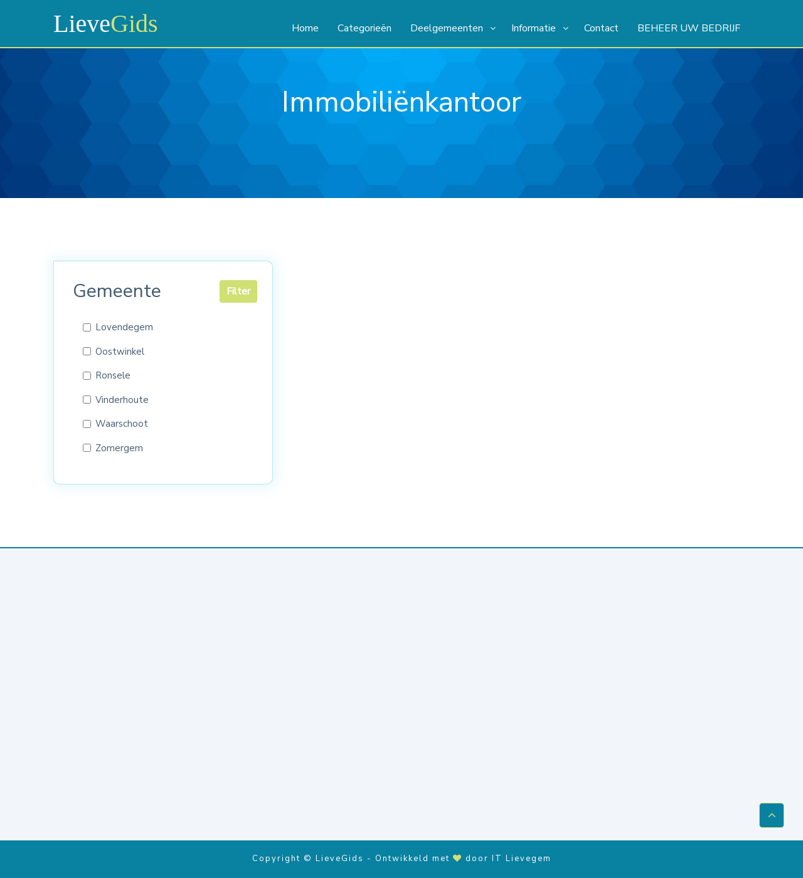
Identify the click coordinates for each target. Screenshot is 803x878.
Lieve (105, 23)
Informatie (533, 28)
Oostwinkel (119, 351)
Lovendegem (124, 327)
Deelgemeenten (446, 28)
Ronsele (112, 375)
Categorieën (364, 28)
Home (305, 28)
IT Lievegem (521, 858)
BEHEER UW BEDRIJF (688, 28)
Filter (238, 291)
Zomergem (119, 448)
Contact (601, 28)
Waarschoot (121, 423)
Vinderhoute (122, 400)
